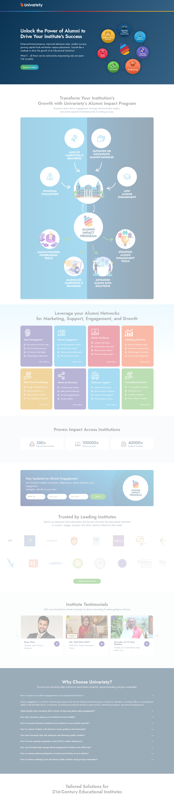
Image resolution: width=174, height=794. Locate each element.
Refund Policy (93, 771)
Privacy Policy (49, 771)
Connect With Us (144, 4)
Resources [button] (124, 4)
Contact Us (70, 775)
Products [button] (75, 4)
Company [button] (90, 4)
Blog (23, 771)
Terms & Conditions (51, 775)
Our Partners (26, 775)
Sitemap (91, 775)
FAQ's (68, 779)
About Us (69, 771)
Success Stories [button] (107, 4)
